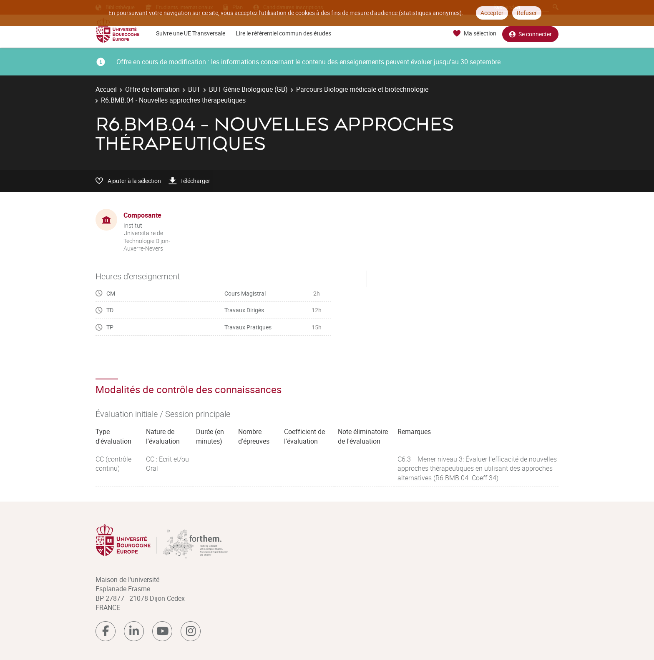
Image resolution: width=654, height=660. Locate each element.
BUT (194, 89)
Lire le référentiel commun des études (283, 33)
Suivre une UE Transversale (190, 33)
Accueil (106, 89)
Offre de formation (152, 89)
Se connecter (530, 34)
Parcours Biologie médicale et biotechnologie (362, 89)
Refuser (527, 13)
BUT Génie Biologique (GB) (248, 89)
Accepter (491, 13)
